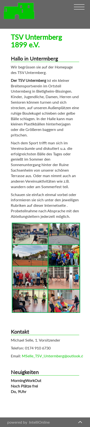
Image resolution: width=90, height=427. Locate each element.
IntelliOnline (39, 422)
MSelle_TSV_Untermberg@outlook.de (53, 356)
